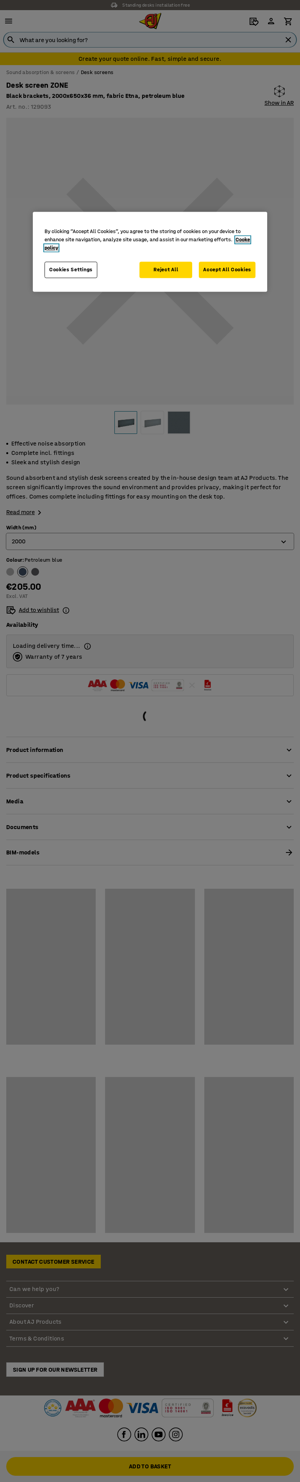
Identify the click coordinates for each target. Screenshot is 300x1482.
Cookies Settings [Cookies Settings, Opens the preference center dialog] (71, 270)
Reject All (166, 270)
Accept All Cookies (227, 270)
